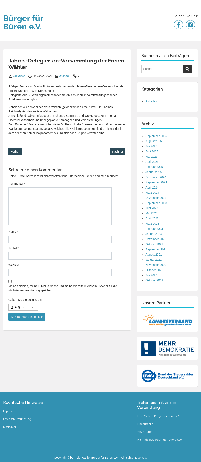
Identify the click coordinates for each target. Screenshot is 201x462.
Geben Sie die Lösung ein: (25, 299)
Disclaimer (9, 426)
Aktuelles (64, 75)
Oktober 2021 (154, 244)
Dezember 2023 (155, 197)
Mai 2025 (151, 156)
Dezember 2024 (155, 177)
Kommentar (16, 183)
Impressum (10, 411)
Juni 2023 (151, 208)
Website (13, 265)
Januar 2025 (153, 172)
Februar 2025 (154, 167)
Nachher (117, 151)
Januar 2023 (153, 234)
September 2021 (156, 249)
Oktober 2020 (154, 270)
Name (13, 231)
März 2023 (152, 223)
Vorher (15, 151)
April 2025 (151, 161)
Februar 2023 (154, 228)
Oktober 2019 (154, 280)
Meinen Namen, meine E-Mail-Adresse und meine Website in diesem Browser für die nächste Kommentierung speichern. (62, 288)
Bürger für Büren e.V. (23, 22)
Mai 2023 (151, 213)
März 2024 (152, 192)
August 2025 (153, 141)
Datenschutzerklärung (17, 419)
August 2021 (153, 254)
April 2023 (151, 218)
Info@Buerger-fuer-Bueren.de (162, 439)
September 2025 (156, 136)
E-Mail (13, 248)
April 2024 (151, 187)
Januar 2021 (153, 259)
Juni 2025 (151, 151)
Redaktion (19, 75)
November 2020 (155, 264)
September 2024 (156, 182)
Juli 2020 (151, 275)
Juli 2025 (151, 146)
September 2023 (156, 203)
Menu (7, 11)
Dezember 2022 (155, 239)
